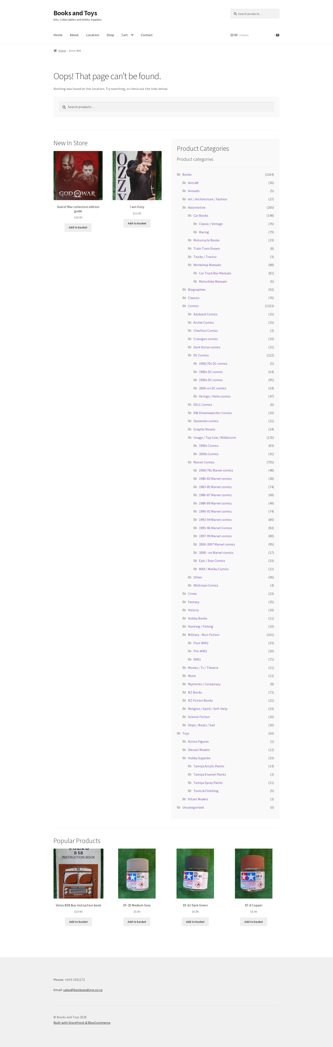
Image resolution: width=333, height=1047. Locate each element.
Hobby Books (197, 618)
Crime (192, 593)
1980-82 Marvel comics (215, 478)
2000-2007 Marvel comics (217, 544)
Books (187, 174)
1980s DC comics (211, 372)
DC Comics (201, 355)
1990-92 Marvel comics (215, 511)
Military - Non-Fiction (203, 634)
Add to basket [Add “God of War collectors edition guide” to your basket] (78, 227)
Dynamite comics (206, 421)
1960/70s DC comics (213, 363)
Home (58, 35)
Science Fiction (199, 717)
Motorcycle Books (206, 240)
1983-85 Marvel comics (215, 487)
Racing (204, 232)
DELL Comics (202, 404)
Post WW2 (200, 643)
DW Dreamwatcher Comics (212, 413)
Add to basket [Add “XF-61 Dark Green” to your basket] (195, 922)
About (74, 35)
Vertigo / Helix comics (215, 396)
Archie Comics (203, 322)
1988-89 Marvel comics (215, 503)
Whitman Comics (205, 585)
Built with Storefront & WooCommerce (82, 1022)
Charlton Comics (205, 330)
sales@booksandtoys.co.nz (83, 990)
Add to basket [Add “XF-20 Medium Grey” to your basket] (137, 922)
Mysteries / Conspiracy (204, 684)
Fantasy (193, 602)
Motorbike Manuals (213, 281)
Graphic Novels (204, 429)
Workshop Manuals (207, 265)
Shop (110, 35)
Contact (147, 35)
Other (197, 577)
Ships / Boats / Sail (201, 725)
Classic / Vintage (211, 224)
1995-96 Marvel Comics (215, 528)
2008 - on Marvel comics (216, 552)
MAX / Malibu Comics (214, 569)
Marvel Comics (203, 462)
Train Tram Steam (206, 248)
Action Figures (198, 741)
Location (92, 35)
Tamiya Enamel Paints (209, 774)
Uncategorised (193, 807)
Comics (193, 306)
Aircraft (193, 183)
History (193, 610)
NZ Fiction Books (200, 700)
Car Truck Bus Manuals (215, 273)
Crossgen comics (205, 339)
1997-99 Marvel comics (215, 536)
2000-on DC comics (212, 388)
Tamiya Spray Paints (208, 783)
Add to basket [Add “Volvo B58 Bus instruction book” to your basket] (78, 922)
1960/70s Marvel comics (216, 470)
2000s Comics (209, 454)
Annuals (194, 191)
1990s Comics (209, 445)
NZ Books (195, 692)
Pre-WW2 (200, 651)
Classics (193, 298)
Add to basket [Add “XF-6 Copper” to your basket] (253, 922)
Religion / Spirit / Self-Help (207, 709)
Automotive (196, 207)
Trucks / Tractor (205, 257)
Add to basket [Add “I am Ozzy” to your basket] (137, 223)
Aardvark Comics (205, 314)
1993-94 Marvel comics (215, 519)
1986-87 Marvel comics (215, 495)
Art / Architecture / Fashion (207, 199)
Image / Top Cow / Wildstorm (214, 437)
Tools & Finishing (206, 791)
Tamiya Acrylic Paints (208, 766)
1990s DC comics (211, 380)
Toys (185, 733)
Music (192, 676)
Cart (124, 35)
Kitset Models (198, 799)
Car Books (200, 215)
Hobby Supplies (199, 758)
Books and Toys (75, 13)
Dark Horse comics (206, 347)
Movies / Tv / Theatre (203, 667)
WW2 (197, 659)
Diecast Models (199, 750)
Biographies (197, 289)
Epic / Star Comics (212, 560)
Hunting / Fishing (200, 626)
